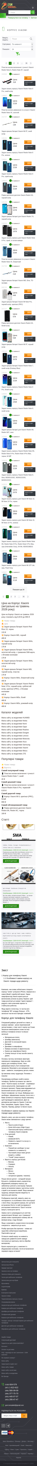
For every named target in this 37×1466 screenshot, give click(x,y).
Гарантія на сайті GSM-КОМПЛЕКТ (12, 1343)
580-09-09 (11, 1390)
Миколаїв (29, 1445)
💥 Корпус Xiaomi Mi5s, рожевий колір (17, 703)
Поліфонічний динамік (8, 1314)
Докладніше (11, 861)
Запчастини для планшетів (10, 1262)
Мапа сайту (5, 1361)
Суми (17, 1449)
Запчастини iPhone (7, 1265)
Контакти (4, 1346)
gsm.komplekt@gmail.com (14, 1405)
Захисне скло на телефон (9, 1271)
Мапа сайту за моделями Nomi (14, 724)
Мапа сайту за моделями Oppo (14, 727)
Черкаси (23, 1453)
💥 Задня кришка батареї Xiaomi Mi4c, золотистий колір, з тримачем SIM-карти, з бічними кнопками (18, 652)
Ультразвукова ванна (8, 1302)
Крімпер (4, 1289)
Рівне (12, 1449)
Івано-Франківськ (8, 1441)
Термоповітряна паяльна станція (11, 1299)
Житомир (30, 1441)
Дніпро (24, 1441)
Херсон (6, 1453)
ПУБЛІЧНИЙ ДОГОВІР (8, 1340)
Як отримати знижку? (8, 1358)
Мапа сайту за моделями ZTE (13, 754)
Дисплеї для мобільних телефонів (12, 1326)
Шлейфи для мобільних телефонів (12, 1311)
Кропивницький (14, 1445)
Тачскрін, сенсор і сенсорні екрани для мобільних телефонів (17, 1322)
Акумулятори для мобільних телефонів (14, 1305)
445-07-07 (11, 1396)
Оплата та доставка (7, 1349)
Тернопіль (23, 1449)
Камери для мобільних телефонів (12, 1308)
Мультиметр (5, 1283)
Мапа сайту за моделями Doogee (15, 733)
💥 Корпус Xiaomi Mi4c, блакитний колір (17, 678)
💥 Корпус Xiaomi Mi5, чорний (13, 635)
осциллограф (5, 1286)
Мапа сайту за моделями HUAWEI (15, 718)
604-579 (11, 1384)
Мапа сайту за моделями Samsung (15, 745)
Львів (22, 1445)
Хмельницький (14, 1453)
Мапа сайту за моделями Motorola (15, 739)
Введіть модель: (5, 39)
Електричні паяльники (8, 1293)
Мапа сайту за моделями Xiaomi (14, 748)
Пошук (31, 39)
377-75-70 (11, 1393)
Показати (5, 49)
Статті (31, 850)
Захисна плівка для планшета (11, 1274)
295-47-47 (11, 1399)
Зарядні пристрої (6, 1268)
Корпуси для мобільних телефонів (12, 1317)
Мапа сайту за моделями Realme (15, 730)
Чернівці (30, 1453)
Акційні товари (6, 1337)
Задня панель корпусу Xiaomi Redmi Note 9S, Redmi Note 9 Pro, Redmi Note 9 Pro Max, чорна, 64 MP (18, 453)
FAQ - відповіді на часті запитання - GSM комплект (14, 1353)
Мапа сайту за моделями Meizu (14, 751)
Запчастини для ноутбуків (9, 1280)
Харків (30, 1449)
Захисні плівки (6, 1296)
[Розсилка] (11, 1415)
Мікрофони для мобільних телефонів (13, 1329)
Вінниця (17, 1441)
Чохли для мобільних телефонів (11, 1277)
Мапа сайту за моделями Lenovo (14, 736)
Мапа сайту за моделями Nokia (14, 721)
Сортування (6, 44)
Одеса (7, 1449)
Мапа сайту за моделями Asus (14, 742)
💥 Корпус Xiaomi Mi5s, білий (13, 697)
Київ (6, 1445)
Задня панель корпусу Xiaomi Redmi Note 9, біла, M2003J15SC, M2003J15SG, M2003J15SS (18, 477)
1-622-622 (11, 1387)
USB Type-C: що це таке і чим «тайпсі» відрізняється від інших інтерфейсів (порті (17, 936)
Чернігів (18, 1457)
